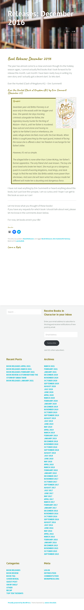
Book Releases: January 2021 (20, 380)
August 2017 (50, 487)
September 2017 (51, 485)
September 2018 (51, 450)
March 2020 (49, 398)
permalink (20, 241)
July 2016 (48, 525)
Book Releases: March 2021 (19, 369)
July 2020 (48, 389)
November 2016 (51, 513)
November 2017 (51, 479)
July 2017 (48, 490)
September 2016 (51, 519)
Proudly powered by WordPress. (19, 603)
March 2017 (49, 502)
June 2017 (48, 493)
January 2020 (50, 404)
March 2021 (49, 366)
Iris (9, 31)
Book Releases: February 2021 (20, 372)
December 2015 (51, 545)
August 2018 (50, 453)
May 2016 (48, 531)
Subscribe (51, 343)
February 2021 (51, 369)
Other (9, 587)
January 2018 (50, 473)
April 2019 (49, 430)
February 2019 (51, 435)
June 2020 (48, 392)
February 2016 (51, 539)
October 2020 (50, 380)
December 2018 (51, 441)
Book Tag (10, 576)
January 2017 (50, 508)
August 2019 (50, 418)
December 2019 (51, 406)
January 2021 (50, 372)
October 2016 (50, 516)
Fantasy (67, 239)
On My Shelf (12, 584)
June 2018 (48, 458)
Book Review (12, 573)
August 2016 (50, 522)
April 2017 (49, 499)
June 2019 (48, 424)
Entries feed (50, 573)
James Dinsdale (50, 603)
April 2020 (49, 395)
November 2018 (51, 444)
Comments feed (51, 576)
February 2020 (51, 401)
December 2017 (51, 476)
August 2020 (50, 386)
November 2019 (51, 409)
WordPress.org (51, 579)
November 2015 (51, 548)
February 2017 (51, 505)
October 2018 (50, 447)
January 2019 (50, 438)
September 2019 (51, 415)
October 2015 (50, 551)
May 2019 (48, 427)
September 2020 (51, 383)
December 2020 (51, 375)
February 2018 (51, 470)
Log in (47, 570)
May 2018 (48, 461)
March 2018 (49, 467)
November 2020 (51, 378)
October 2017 (50, 482)
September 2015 (51, 554)
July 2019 (48, 421)
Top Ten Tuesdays (14, 593)
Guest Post (11, 582)
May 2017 (48, 496)
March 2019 (49, 432)
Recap (9, 590)
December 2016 (51, 511)
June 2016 (48, 528)
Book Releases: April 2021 (18, 366)
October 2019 (50, 412)
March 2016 (49, 536)
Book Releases (28, 239)
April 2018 (49, 464)
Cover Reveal (12, 579)
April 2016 (49, 534)
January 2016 (50, 542)
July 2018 (48, 456)
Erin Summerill (58, 239)
